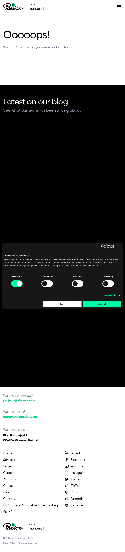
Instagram (74, 473)
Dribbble (74, 499)
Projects (9, 466)
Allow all (102, 304)
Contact (8, 486)
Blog (6, 492)
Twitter (72, 479)
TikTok (72, 486)
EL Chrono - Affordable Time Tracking (30, 505)
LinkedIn (73, 453)
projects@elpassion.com (20, 400)
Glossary (9, 499)
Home (7, 453)
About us (9, 479)
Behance (73, 505)
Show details (110, 295)
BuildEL (8, 512)
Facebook (74, 460)
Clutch (72, 492)
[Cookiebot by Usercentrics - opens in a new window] (96, 246)
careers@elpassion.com (20, 417)
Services (9, 460)
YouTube (73, 466)
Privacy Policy (9, 543)
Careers (8, 473)
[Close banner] (120, 246)
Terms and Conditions (28, 543)
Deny (62, 304)
